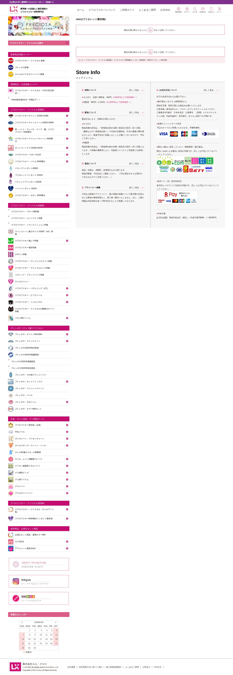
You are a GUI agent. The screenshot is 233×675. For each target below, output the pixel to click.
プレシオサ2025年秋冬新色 (23, 368)
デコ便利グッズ (22, 473)
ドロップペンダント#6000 (26, 168)
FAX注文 (158, 667)
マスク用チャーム (23, 318)
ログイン (187, 10)
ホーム (80, 9)
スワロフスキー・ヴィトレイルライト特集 (33, 261)
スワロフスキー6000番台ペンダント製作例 (129, 60)
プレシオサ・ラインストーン (27, 341)
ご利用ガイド (127, 9)
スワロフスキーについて (102, 9)
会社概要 (71, 667)
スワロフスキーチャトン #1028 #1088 (31, 116)
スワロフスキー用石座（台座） (28, 425)
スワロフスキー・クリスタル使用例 (98, 60)
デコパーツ (20, 486)
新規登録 (178, 10)
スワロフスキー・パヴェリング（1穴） (32, 288)
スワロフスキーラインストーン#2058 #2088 (34, 122)
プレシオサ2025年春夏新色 (23, 361)
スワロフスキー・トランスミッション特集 (29, 225)
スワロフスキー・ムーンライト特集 (26, 218)
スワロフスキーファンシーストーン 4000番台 (34, 139)
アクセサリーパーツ (24, 493)
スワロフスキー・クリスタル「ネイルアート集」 (34, 510)
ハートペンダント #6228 (26, 188)
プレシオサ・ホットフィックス (28, 381)
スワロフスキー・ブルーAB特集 (25, 211)
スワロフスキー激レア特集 (26, 241)
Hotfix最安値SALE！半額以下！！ (26, 100)
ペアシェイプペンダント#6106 (28, 182)
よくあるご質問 (147, 9)
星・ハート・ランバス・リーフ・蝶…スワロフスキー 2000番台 (34, 130)
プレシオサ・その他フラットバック (30, 375)
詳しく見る (134, 90)
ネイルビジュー (22, 281)
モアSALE (19, 541)
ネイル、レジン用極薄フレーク (28, 459)
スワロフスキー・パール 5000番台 (30, 161)
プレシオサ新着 (22, 67)
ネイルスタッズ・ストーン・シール (30, 445)
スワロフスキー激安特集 (25, 247)
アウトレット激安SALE (25, 548)
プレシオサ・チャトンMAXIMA (28, 334)
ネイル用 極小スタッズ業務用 (28, 452)
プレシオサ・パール (24, 395)
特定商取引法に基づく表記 (90, 667)
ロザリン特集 (21, 254)
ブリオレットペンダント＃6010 (29, 175)
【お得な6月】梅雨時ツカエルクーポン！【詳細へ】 (31, 2)
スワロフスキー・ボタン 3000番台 (30, 195)
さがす (195, 10)
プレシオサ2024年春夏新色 (27, 355)
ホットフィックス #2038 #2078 (28, 148)
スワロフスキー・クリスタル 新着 (30, 60)
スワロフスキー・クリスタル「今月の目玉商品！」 (34, 91)
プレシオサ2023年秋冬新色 (27, 348)
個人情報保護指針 (114, 667)
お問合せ (146, 667)
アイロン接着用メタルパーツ (27, 466)
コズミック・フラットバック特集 (29, 275)
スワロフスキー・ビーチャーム (28, 295)
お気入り (211, 10)
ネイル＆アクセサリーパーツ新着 (29, 74)
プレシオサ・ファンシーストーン (29, 388)
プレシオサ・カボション (25, 402)
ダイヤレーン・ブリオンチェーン (29, 439)
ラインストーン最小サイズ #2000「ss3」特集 (34, 232)
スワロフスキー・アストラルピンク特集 (32, 268)
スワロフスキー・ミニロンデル (28, 302)
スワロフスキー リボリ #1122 (28, 155)
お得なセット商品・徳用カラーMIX (30, 535)
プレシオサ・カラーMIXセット (28, 409)
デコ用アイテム (22, 479)
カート (219, 10)
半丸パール (20, 432)
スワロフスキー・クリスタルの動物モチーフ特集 (34, 310)
